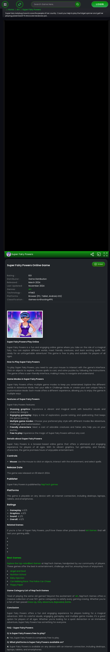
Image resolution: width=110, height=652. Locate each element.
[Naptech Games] (19, 4)
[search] (77, 4)
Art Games (95, 626)
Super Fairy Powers (26, 344)
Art (36, 379)
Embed (99, 354)
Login (100, 4)
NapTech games (56, 580)
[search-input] (54, 4)
